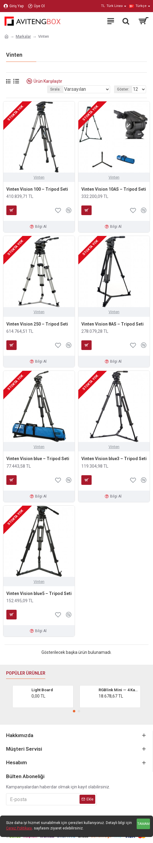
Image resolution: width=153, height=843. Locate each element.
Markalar (23, 36)
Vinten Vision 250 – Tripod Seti (37, 324)
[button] (74, 711)
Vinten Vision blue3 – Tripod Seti (114, 458)
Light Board (42, 690)
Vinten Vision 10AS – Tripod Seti (113, 189)
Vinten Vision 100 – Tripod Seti (37, 189)
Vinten (39, 177)
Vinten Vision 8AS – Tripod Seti (112, 324)
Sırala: (55, 89)
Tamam (143, 824)
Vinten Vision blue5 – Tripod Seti (39, 593)
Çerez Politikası (19, 828)
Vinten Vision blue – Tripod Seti (37, 458)
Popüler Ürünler (25, 673)
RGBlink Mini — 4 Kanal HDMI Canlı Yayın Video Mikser (118, 690)
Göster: (123, 89)
